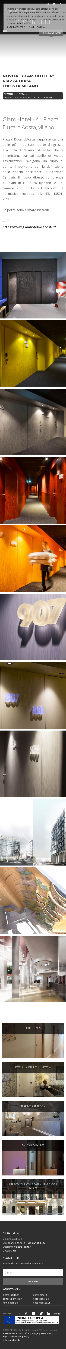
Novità (21, 94)
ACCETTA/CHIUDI (37, 26)
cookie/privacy (16, 1336)
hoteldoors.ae (10, 1302)
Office (24, 1333)
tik (56, 1313)
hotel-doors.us (41, 1298)
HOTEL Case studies (51, 33)
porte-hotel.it (40, 1294)
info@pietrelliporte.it (20, 1246)
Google (9, 1250)
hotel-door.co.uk (42, 1302)
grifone (12, 1340)
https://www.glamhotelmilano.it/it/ (29, 227)
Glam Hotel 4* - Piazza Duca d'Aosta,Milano (29, 97)
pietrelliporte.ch (11, 1294)
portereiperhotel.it (12, 1298)
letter (46, 1333)
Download (10, 1333)
